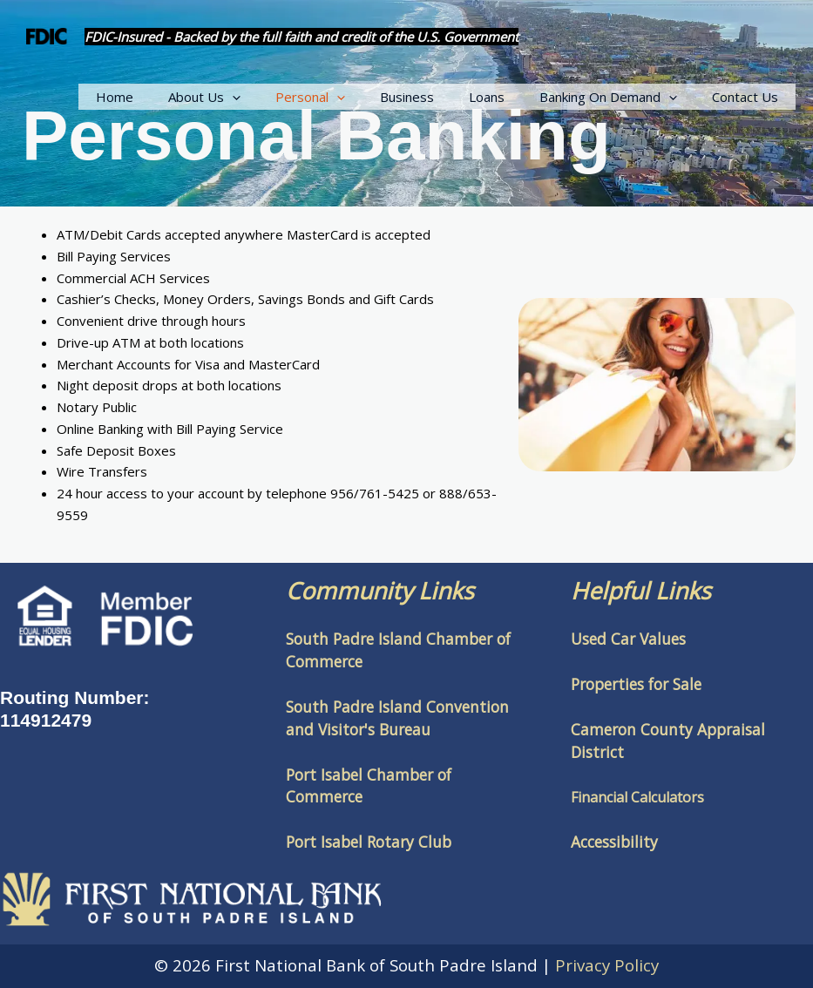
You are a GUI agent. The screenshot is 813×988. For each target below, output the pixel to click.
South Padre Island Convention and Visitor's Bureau (397, 718)
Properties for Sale (636, 683)
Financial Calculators (637, 797)
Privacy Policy (607, 965)
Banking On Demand (621, 96)
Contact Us (749, 96)
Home (171, 96)
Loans (508, 96)
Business (437, 96)
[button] (280, 96)
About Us (252, 96)
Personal (349, 96)
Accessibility (614, 841)
